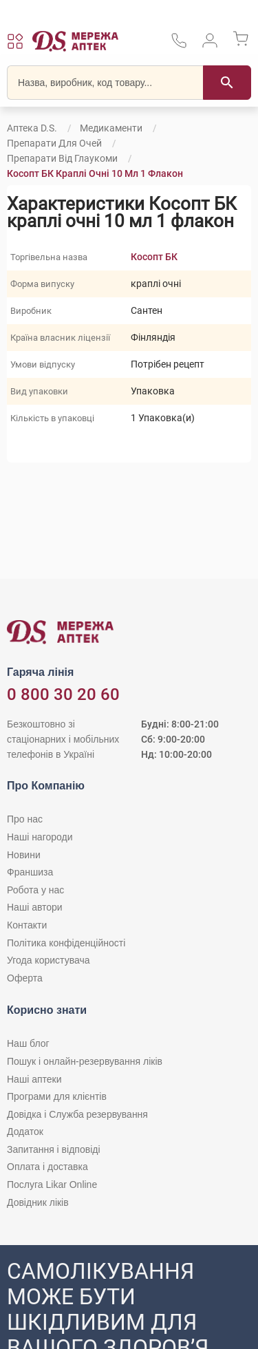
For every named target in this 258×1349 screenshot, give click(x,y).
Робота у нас (35, 889)
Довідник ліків (38, 1202)
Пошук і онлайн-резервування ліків (84, 1061)
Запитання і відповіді (53, 1149)
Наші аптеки (34, 1079)
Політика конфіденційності (66, 942)
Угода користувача (48, 960)
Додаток (25, 1131)
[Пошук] (227, 82)
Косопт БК (154, 256)
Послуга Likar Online (52, 1184)
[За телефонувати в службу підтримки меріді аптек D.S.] (179, 45)
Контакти (27, 925)
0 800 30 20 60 (63, 694)
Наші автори (35, 907)
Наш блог (28, 1043)
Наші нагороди (39, 836)
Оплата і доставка (47, 1166)
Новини (24, 854)
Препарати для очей (54, 143)
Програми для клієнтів (57, 1096)
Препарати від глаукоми (62, 158)
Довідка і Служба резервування (77, 1114)
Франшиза (30, 872)
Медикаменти (111, 128)
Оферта (25, 978)
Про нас (25, 819)
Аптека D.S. (32, 128)
